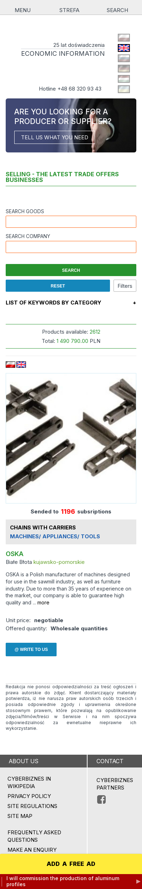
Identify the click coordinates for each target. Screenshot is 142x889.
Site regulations (32, 806)
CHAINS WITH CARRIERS (43, 527)
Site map (19, 816)
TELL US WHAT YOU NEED (54, 137)
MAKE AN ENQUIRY (32, 849)
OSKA (14, 554)
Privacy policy (29, 796)
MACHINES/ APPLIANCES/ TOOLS (55, 536)
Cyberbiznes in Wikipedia (29, 782)
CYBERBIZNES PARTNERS (114, 784)
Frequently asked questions (34, 836)
